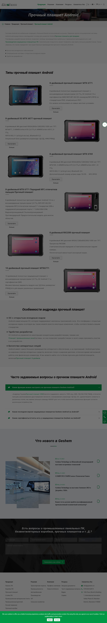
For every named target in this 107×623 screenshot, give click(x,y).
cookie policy (49, 616)
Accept (57, 620)
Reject (50, 620)
